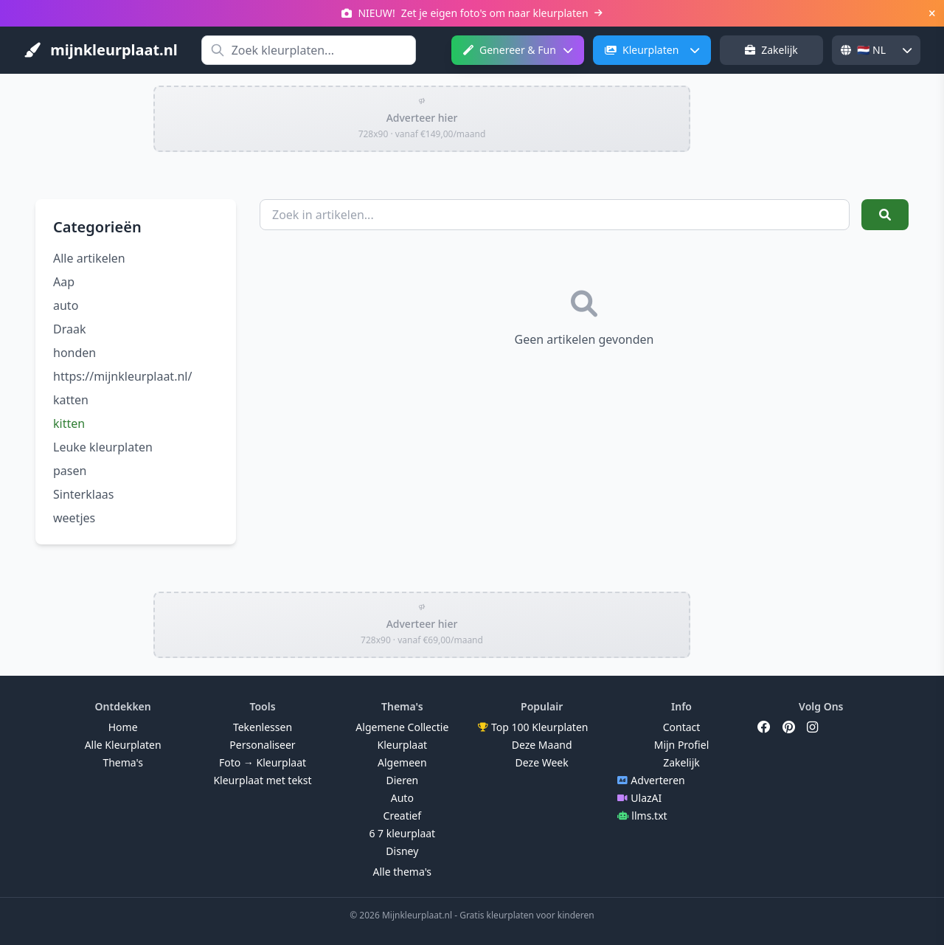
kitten (69, 423)
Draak (69, 329)
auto (65, 305)
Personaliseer (262, 745)
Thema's (123, 762)
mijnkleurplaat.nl (101, 50)
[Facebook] (764, 727)
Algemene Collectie (401, 727)
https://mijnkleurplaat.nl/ (122, 376)
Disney (402, 851)
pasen (69, 471)
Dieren (402, 780)
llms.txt (642, 816)
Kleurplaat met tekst (262, 780)
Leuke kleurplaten (103, 447)
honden (74, 353)
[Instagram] (812, 727)
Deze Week (542, 762)
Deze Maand (542, 745)
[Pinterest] (788, 727)
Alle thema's (402, 872)
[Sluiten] (932, 13)
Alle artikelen (89, 258)
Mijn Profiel (681, 745)
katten (70, 400)
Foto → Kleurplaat (262, 762)
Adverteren (650, 780)
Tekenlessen (262, 727)
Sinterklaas (83, 494)
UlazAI (639, 798)
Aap (63, 282)
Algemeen (402, 762)
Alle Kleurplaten (123, 745)
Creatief (402, 816)
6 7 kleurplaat (402, 833)
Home (123, 727)
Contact (682, 727)
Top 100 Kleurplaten (533, 727)
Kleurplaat (403, 745)
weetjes (74, 518)
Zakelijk (771, 50)
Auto (402, 798)
